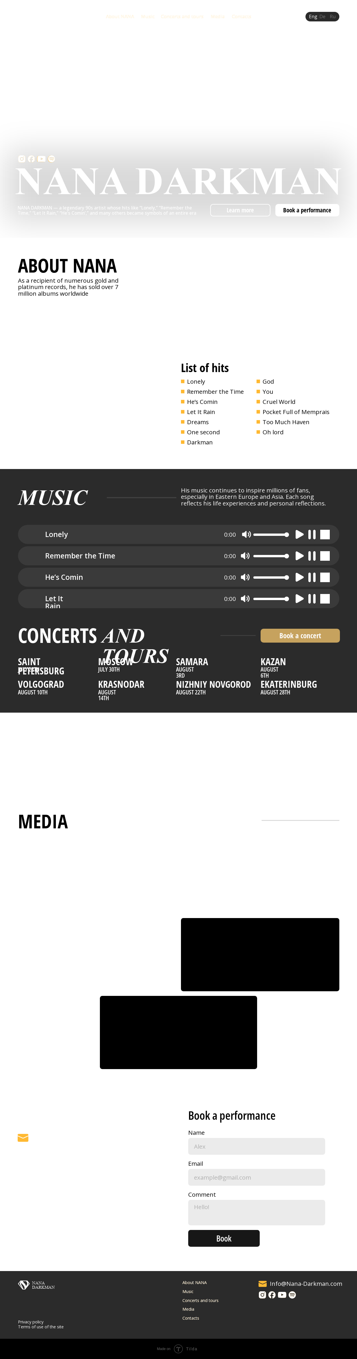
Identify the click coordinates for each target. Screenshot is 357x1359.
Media (218, 16)
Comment (202, 1194)
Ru (333, 16)
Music (148, 16)
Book (224, 1238)
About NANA (120, 16)
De (322, 16)
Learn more (240, 210)
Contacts (241, 16)
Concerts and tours (182, 16)
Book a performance (307, 210)
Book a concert (300, 635)
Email (195, 1163)
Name (196, 1132)
